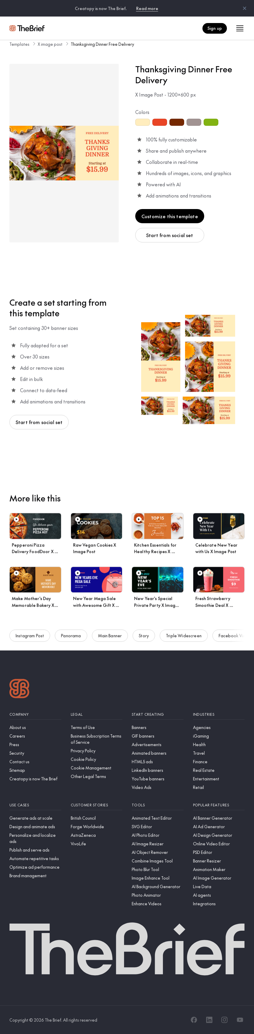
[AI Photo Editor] (158, 835)
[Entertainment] (219, 779)
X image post (50, 44)
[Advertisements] (158, 744)
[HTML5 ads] (158, 762)
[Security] (35, 753)
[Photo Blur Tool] (158, 869)
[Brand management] (35, 875)
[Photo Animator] (158, 895)
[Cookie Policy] (97, 759)
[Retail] (219, 787)
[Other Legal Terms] (97, 776)
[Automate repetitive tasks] (35, 858)
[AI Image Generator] (219, 878)
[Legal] (97, 714)
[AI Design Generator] (219, 835)
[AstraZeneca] (97, 835)
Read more (147, 8)
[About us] (35, 727)
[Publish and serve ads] (35, 850)
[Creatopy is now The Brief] (35, 779)
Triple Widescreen (184, 639)
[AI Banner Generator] (219, 818)
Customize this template (169, 216)
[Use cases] (35, 805)
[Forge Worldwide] (97, 826)
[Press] (35, 744)
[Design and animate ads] (35, 826)
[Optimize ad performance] (35, 867)
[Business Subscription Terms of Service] (97, 739)
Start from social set (169, 235)
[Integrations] (219, 904)
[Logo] (19, 689)
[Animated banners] (158, 753)
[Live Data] (219, 886)
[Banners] (158, 727)
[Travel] (219, 753)
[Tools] (158, 805)
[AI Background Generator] (158, 886)
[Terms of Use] (97, 727)
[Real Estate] (219, 770)
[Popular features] (219, 805)
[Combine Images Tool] (158, 861)
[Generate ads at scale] (35, 818)
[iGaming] (219, 736)
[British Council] (97, 818)
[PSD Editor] (219, 852)
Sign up (214, 28)
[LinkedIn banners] (158, 770)
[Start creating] (158, 714)
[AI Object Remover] (158, 852)
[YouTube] (240, 1020)
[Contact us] (35, 762)
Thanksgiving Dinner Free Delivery (102, 44)
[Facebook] (194, 1020)
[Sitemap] (35, 770)
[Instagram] (224, 1020)
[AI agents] (219, 895)
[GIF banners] (158, 736)
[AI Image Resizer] (158, 844)
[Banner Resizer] (219, 861)
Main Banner (110, 639)
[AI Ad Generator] (219, 826)
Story (144, 639)
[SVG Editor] (158, 826)
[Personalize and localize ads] (35, 838)
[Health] (219, 744)
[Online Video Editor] (219, 844)
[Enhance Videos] (158, 904)
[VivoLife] (97, 844)
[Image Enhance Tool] (158, 878)
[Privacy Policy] (97, 751)
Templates (19, 44)
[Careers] (35, 736)
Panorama (71, 639)
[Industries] (219, 714)
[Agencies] (219, 727)
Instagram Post (30, 639)
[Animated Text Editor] (158, 818)
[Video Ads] (158, 787)
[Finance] (219, 762)
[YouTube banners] (158, 779)
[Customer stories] (97, 805)
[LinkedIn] (209, 1020)
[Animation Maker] (219, 869)
